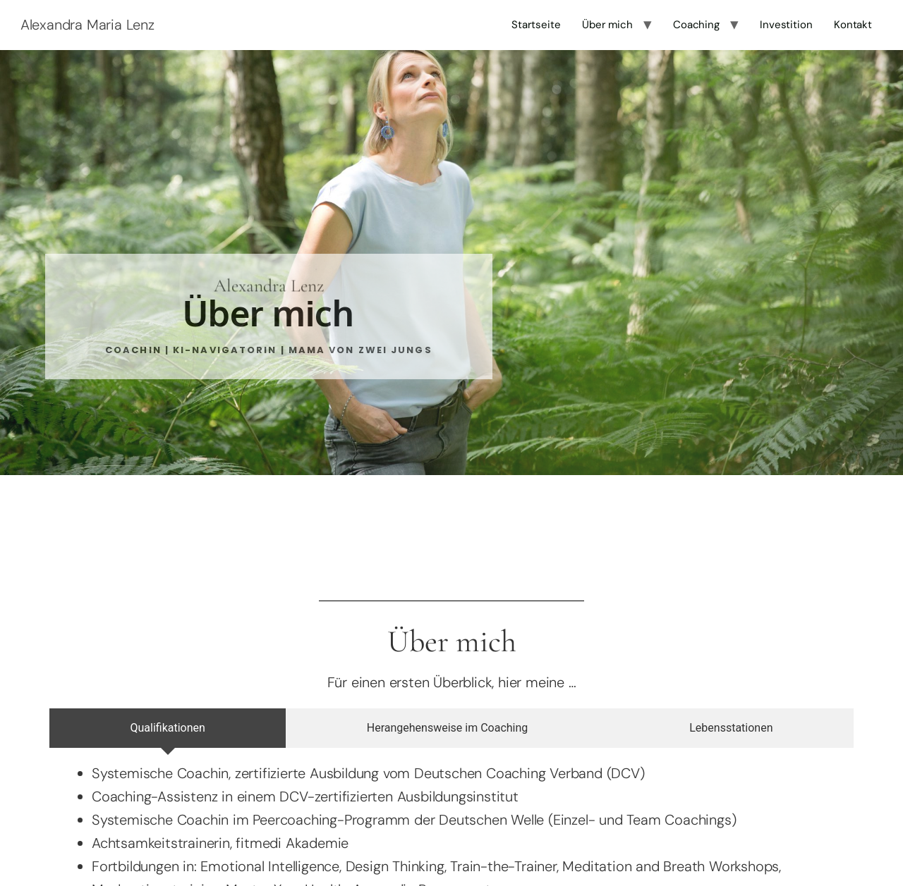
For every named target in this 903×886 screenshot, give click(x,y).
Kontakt (853, 25)
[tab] (167, 728)
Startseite (536, 25)
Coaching (696, 25)
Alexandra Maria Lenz (87, 25)
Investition (786, 25)
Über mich (607, 25)
